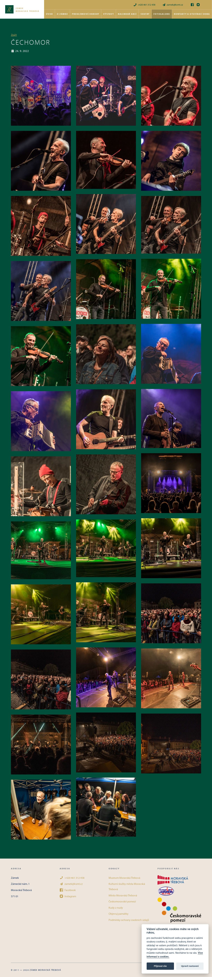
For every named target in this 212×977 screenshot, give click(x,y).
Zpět (14, 35)
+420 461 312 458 (144, 4)
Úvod (49, 14)
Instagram (68, 896)
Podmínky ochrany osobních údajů (129, 920)
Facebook (68, 890)
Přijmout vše (160, 966)
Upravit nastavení (190, 966)
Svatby (145, 14)
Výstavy (108, 14)
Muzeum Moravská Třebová (124, 877)
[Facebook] (192, 4)
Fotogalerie (162, 14)
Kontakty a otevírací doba (192, 14)
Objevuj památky (118, 913)
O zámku (62, 14)
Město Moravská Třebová (123, 895)
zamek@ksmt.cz (172, 4)
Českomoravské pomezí (122, 901)
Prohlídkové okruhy (85, 14)
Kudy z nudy (116, 907)
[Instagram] (198, 4)
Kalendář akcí (127, 14)
